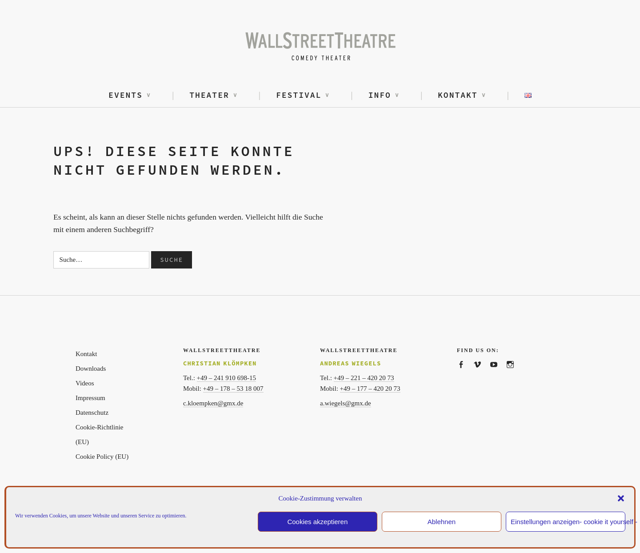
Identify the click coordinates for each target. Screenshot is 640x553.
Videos (85, 383)
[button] (620, 498)
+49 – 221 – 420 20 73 (364, 377)
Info (379, 95)
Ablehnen (442, 521)
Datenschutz (92, 412)
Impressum (90, 397)
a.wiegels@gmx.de (345, 403)
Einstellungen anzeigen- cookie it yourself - (568, 521)
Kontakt (458, 95)
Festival (298, 95)
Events (125, 95)
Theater (209, 95)
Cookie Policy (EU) (102, 456)
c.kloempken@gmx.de (213, 403)
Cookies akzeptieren (317, 521)
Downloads (91, 368)
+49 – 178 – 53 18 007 (233, 388)
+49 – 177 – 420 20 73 (370, 388)
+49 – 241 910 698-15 (226, 377)
